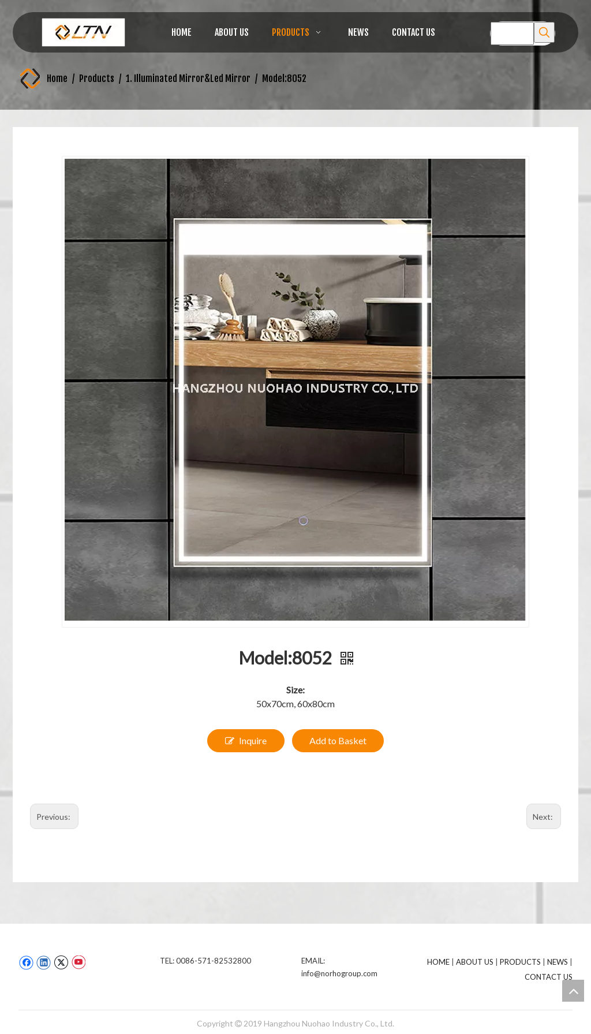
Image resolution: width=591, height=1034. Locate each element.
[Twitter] (61, 962)
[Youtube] (78, 962)
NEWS (557, 961)
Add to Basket (337, 740)
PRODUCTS (520, 961)
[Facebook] (26, 962)
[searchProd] (512, 33)
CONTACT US (549, 976)
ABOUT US (474, 961)
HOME (438, 961)
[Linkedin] (43, 962)
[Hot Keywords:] (544, 32)
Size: (295, 689)
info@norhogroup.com (339, 973)
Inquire (246, 741)
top (573, 991)
